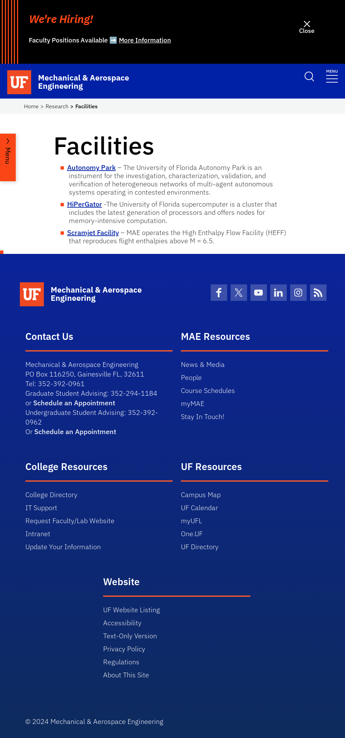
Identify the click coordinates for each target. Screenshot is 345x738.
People (191, 377)
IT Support (41, 507)
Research (57, 106)
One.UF (192, 533)
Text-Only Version (130, 635)
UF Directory (200, 546)
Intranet (37, 533)
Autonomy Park (91, 167)
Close (307, 31)
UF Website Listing (131, 609)
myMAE (192, 403)
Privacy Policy (124, 648)
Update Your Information (63, 546)
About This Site (126, 674)
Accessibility (122, 622)
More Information (145, 40)
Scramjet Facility (93, 232)
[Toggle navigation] (332, 75)
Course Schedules (208, 390)
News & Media (203, 364)
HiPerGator (84, 204)
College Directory (51, 494)
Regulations (121, 661)
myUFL (191, 520)
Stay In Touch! (202, 416)
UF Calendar (199, 507)
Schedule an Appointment (74, 402)
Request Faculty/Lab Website (69, 520)
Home (31, 106)
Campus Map (201, 494)
